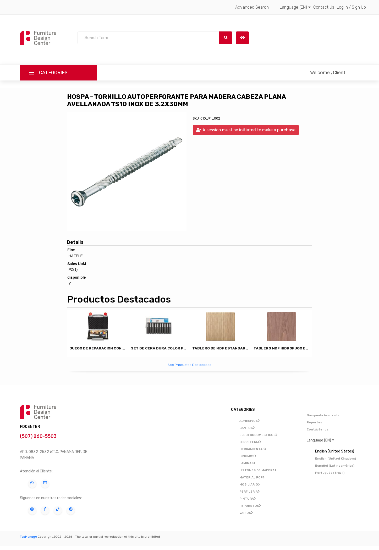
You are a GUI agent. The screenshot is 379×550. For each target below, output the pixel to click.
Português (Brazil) (329, 472)
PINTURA (247, 498)
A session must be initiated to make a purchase (245, 129)
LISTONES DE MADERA (258, 470)
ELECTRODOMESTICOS (258, 435)
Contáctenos (317, 429)
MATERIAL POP (252, 477)
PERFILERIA (249, 491)
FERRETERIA (250, 442)
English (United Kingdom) (335, 458)
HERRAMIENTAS (253, 449)
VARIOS (246, 513)
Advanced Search (252, 7)
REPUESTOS (250, 506)
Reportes (314, 422)
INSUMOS (247, 456)
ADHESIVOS (249, 421)
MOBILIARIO (249, 484)
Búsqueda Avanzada (323, 415)
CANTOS (247, 428)
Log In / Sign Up (351, 7)
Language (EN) (295, 7)
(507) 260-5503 (39, 436)
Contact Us (323, 7)
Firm (71, 250)
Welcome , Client (327, 73)
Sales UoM (76, 264)
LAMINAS (247, 463)
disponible (76, 277)
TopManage (28, 536)
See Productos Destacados (189, 365)
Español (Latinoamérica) (334, 465)
